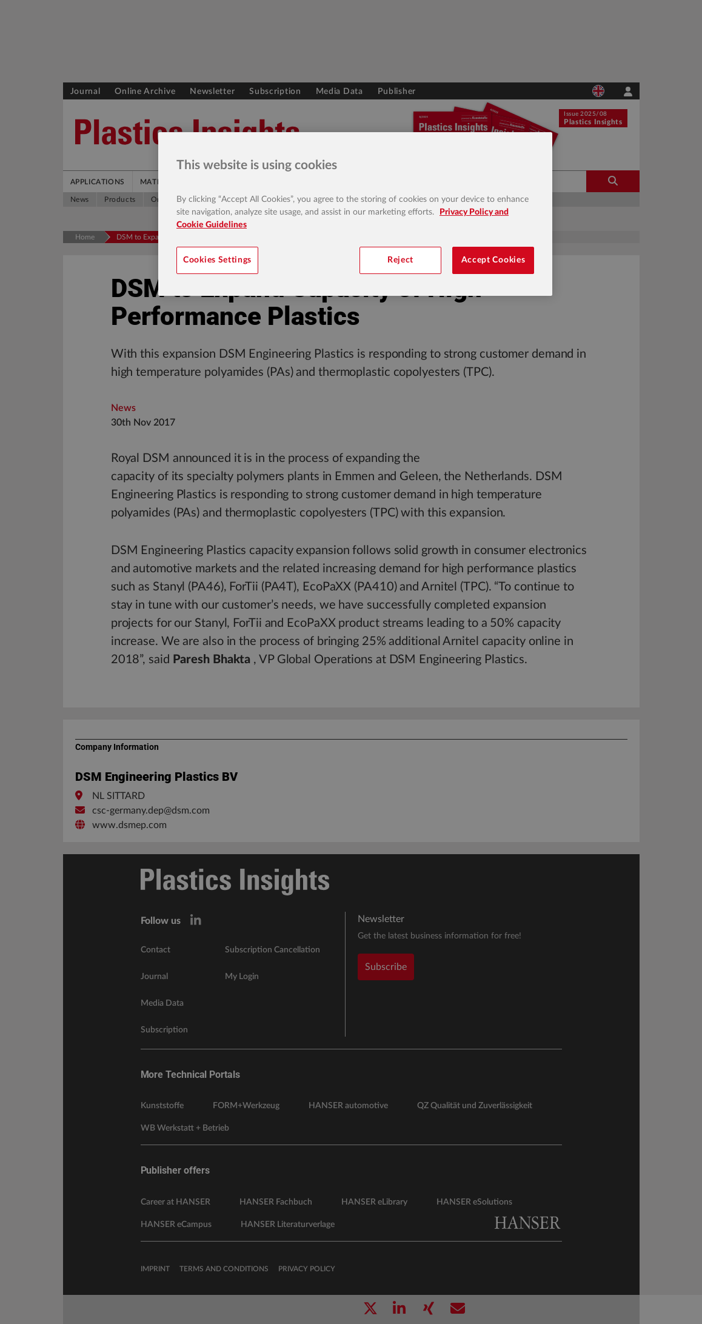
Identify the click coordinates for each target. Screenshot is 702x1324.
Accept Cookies (493, 260)
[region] (355, 214)
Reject (400, 260)
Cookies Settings (217, 260)
